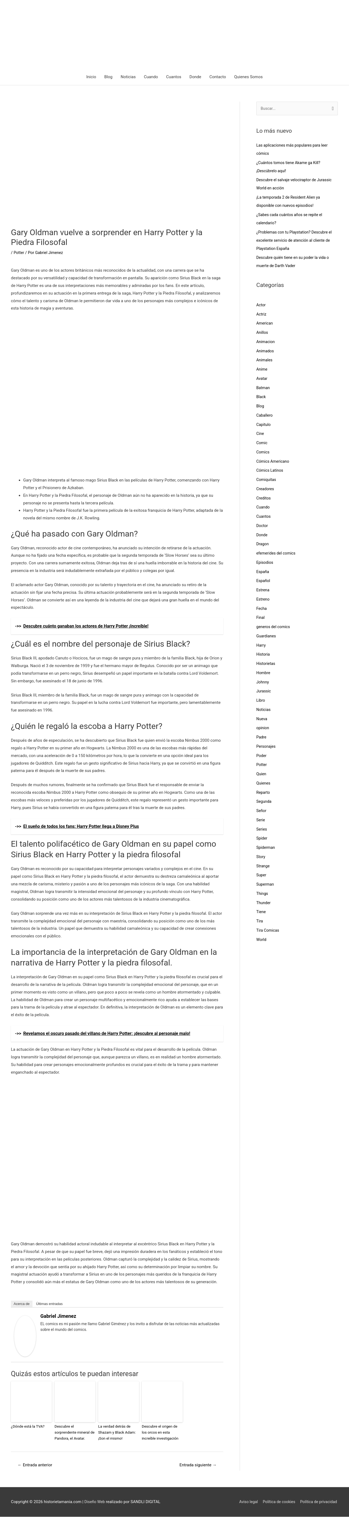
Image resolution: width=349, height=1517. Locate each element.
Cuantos (173, 77)
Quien (261, 775)
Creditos (264, 498)
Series (261, 830)
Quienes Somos (248, 77)
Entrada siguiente (196, 1464)
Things (262, 894)
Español (263, 581)
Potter (19, 253)
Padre (261, 738)
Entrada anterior (36, 1464)
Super (261, 876)
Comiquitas (266, 480)
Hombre (263, 673)
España (263, 572)
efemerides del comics (276, 554)
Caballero (264, 416)
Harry (261, 646)
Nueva (262, 719)
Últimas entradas (49, 1304)
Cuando (151, 77)
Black (261, 397)
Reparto (263, 793)
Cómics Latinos (270, 471)
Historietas (266, 664)
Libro (261, 701)
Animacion (266, 342)
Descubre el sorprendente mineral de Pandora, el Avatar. (75, 1432)
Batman (263, 388)
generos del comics (274, 627)
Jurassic (264, 692)
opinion (263, 728)
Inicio (91, 77)
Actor (261, 305)
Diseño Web (95, 1502)
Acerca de (22, 1304)
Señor (261, 811)
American (265, 324)
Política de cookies (277, 1502)
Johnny (263, 682)
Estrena (263, 591)
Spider (262, 839)
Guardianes (266, 636)
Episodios (265, 563)
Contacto (217, 77)
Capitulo (263, 425)
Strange (263, 866)
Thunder (263, 903)
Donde (195, 77)
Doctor (262, 526)
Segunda (264, 802)
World (261, 940)
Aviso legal (245, 1502)
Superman (265, 885)
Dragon (262, 545)
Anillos (262, 333)
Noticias (128, 77)
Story (261, 857)
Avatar (262, 379)
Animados (265, 351)
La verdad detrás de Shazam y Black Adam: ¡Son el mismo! (116, 1432)
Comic (262, 443)
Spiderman (266, 848)
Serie (261, 820)
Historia (263, 655)
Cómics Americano (273, 462)
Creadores (265, 489)
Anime (262, 370)
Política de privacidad (318, 1502)
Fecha (261, 609)
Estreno (263, 600)
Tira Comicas (268, 931)
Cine (260, 434)
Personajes (266, 747)
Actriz (261, 315)
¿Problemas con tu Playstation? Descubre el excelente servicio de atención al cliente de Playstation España (296, 241)
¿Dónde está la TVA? (27, 1427)
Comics (263, 452)
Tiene (261, 912)
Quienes (263, 784)
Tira (259, 922)
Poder (261, 756)
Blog (108, 77)
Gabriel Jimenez (58, 1316)
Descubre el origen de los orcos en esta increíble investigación (161, 1432)
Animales (264, 361)
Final (260, 618)
